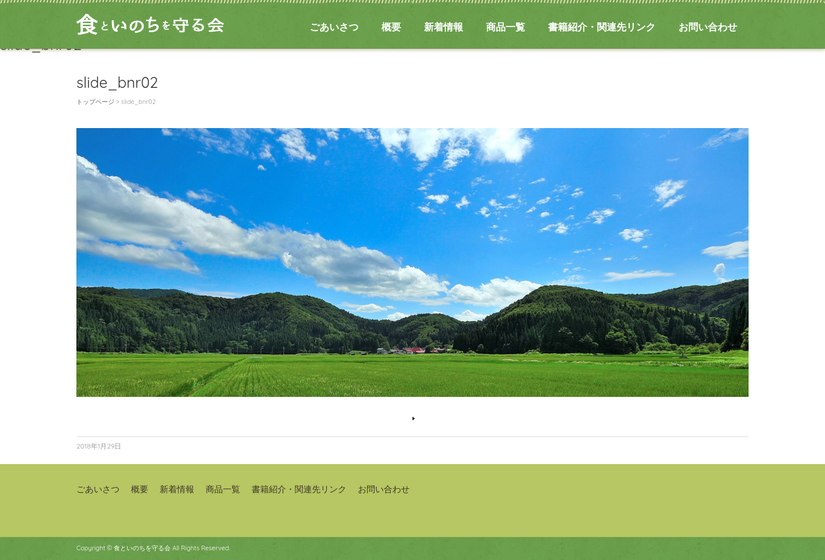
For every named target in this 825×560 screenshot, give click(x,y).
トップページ (95, 102)
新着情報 (443, 27)
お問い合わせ (707, 27)
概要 (391, 27)
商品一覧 (505, 27)
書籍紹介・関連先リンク (602, 27)
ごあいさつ (334, 27)
